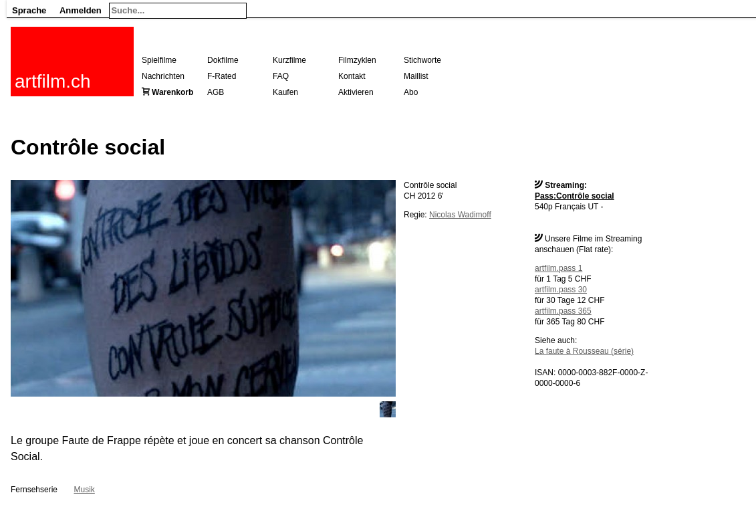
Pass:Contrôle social (574, 196)
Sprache (29, 10)
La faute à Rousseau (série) (584, 351)
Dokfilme (223, 60)
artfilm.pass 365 (563, 311)
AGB (215, 92)
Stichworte (422, 60)
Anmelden (80, 10)
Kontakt (352, 76)
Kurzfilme (289, 60)
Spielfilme (159, 60)
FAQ (281, 76)
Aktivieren (356, 92)
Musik (84, 489)
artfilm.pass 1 (558, 268)
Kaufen (285, 92)
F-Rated (221, 76)
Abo (411, 92)
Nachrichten (163, 76)
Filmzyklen (357, 60)
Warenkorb (172, 92)
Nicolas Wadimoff (460, 214)
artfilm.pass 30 (561, 289)
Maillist (416, 76)
